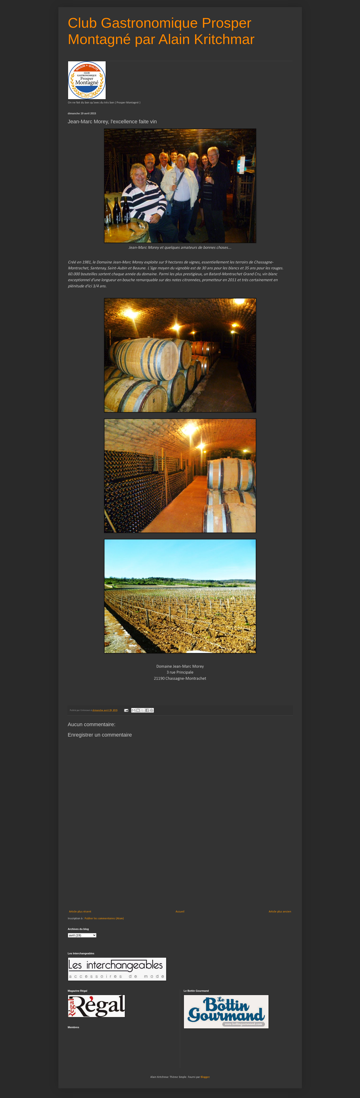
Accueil (180, 911)
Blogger (205, 1077)
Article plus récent (80, 911)
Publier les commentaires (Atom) (104, 918)
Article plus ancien (280, 911)
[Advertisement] (180, 874)
